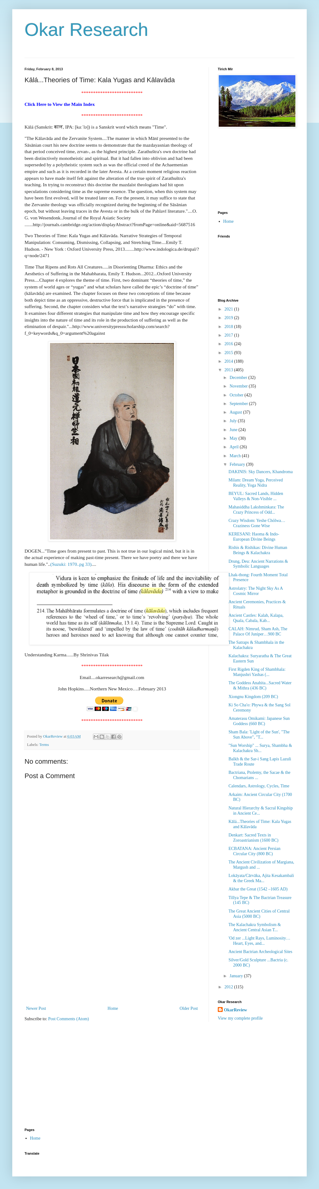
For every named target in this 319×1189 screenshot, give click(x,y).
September (239, 403)
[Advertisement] (112, 958)
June (233, 429)
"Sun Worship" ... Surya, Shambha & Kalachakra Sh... (260, 748)
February (237, 464)
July (233, 421)
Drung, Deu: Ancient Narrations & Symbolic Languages (258, 564)
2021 (229, 309)
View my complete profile (240, 1018)
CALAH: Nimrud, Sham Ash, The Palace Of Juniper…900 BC (258, 631)
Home (113, 1008)
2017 (229, 335)
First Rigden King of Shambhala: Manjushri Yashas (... (257, 672)
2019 (229, 317)
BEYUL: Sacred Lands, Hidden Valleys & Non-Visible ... (256, 496)
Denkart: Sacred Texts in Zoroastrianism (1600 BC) (254, 838)
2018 (229, 326)
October (236, 395)
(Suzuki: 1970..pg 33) (70, 564)
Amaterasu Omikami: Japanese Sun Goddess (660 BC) (259, 721)
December (238, 377)
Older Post (189, 1008)
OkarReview (235, 1010)
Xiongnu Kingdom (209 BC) (253, 696)
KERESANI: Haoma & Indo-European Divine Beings (254, 537)
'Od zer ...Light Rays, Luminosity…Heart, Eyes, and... (259, 941)
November (239, 386)
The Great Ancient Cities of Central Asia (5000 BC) (259, 914)
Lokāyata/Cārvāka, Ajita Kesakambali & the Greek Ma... (261, 878)
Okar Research (86, 29)
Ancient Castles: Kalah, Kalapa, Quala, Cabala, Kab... (256, 618)
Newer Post (36, 1008)
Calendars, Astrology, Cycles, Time (259, 786)
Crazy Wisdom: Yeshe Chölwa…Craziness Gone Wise (257, 523)
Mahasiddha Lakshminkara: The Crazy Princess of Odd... (256, 510)
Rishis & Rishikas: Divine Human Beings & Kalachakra (258, 550)
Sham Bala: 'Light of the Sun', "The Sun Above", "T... (259, 734)
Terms (44, 745)
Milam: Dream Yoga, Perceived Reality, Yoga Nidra (256, 483)
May (233, 438)
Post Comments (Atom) (68, 1019)
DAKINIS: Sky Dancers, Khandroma (261, 471)
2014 (229, 361)
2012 (229, 987)
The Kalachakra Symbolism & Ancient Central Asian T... (255, 927)
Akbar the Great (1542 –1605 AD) (258, 889)
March (235, 456)
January (236, 976)
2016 (229, 344)
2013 (229, 370)
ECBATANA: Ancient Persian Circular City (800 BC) (254, 851)
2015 (229, 352)
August (236, 412)
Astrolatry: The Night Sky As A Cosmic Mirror (256, 591)
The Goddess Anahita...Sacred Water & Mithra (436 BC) (260, 685)
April (234, 447)
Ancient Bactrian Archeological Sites (260, 951)
